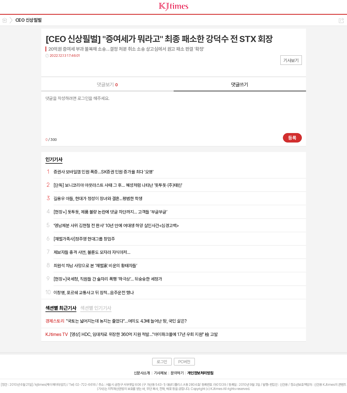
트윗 (61, 67)
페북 (50, 67)
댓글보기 (107, 84)
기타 (84, 67)
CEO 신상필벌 (28, 20)
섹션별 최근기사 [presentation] (61, 308)
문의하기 (177, 373)
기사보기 (291, 60)
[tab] (61, 308)
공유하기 (341, 20)
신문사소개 (142, 373)
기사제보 (160, 373)
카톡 (72, 67)
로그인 (162, 361)
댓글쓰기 (239, 84)
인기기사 (54, 159)
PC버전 (184, 361)
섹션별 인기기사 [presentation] (95, 308)
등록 (292, 138)
